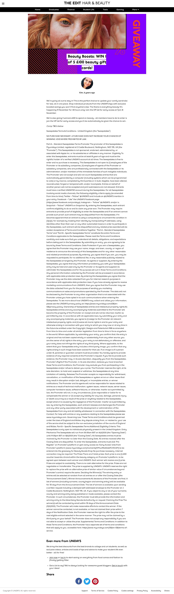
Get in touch (117, 566)
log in (63, 558)
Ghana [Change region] (166, 591)
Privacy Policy (142, 591)
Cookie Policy (113, 591)
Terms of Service (97, 591)
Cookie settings (127, 591)
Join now (53, 558)
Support (85, 591)
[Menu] (3, 3)
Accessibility (156, 591)
